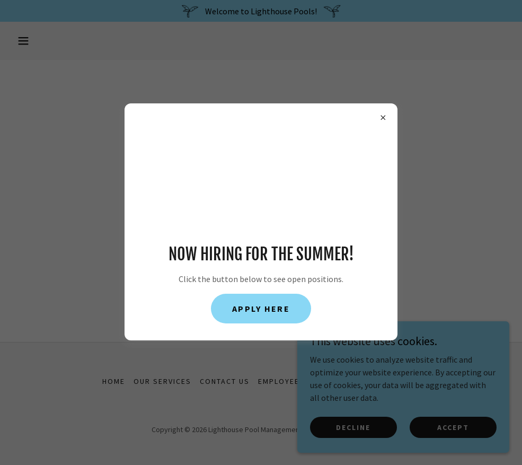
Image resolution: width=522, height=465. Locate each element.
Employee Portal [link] (295, 381)
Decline (353, 427)
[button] (23, 40)
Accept (453, 427)
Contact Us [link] (225, 381)
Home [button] (113, 381)
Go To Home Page (261, 236)
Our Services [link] (162, 381)
